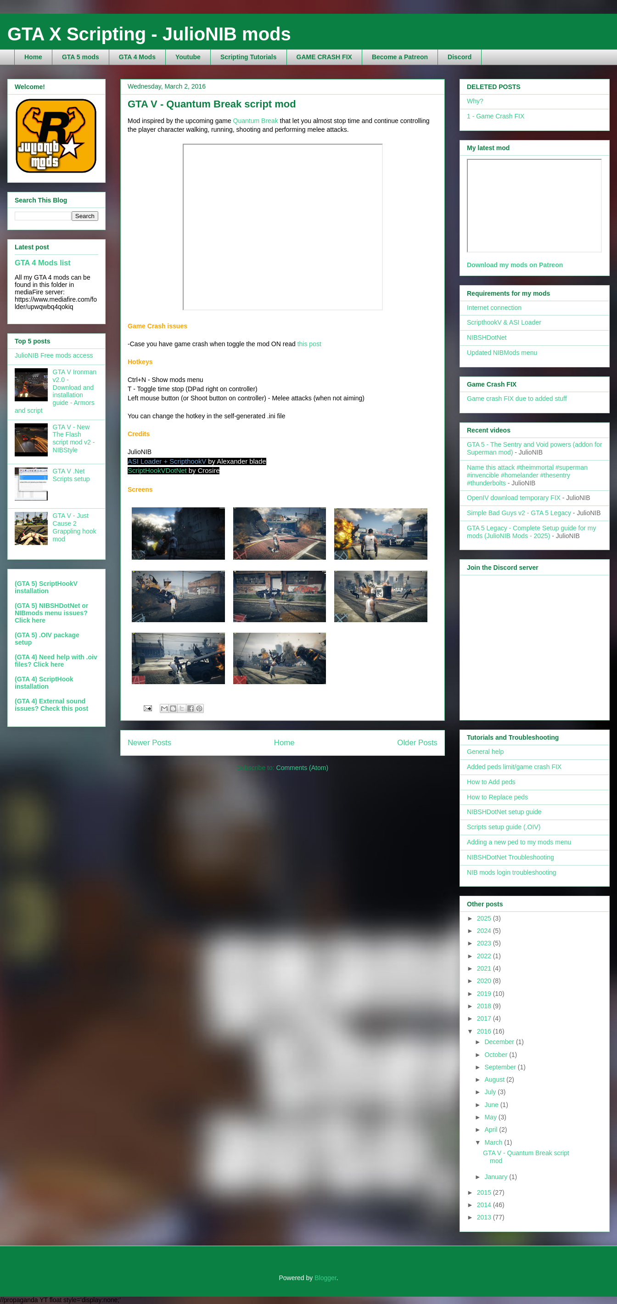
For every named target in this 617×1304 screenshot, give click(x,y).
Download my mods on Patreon (515, 265)
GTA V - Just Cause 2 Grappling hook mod (74, 527)
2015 (485, 1192)
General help (485, 751)
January (496, 1176)
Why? (475, 101)
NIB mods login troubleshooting (511, 872)
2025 (485, 918)
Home (33, 57)
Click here (30, 620)
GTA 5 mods (80, 57)
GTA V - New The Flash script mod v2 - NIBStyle (74, 438)
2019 (485, 993)
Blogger (325, 1278)
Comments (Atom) (302, 767)
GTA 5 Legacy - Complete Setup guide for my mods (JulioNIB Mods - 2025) (531, 532)
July (491, 1092)
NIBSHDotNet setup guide (504, 811)
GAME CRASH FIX (324, 57)
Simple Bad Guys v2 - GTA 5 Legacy (519, 513)
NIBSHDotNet (486, 337)
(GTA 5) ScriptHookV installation (46, 587)
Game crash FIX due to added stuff (517, 398)
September (500, 1067)
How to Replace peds (497, 797)
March (494, 1142)
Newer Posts (149, 742)
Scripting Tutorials (248, 57)
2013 (485, 1217)
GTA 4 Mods (137, 57)
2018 (485, 1006)
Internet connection (494, 307)
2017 (485, 1018)
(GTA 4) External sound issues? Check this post (51, 704)
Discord (459, 57)
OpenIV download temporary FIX (514, 497)
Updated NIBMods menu (502, 352)
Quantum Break (255, 120)
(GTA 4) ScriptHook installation (44, 682)
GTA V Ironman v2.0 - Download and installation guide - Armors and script (55, 391)
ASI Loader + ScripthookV (167, 461)
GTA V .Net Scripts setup (71, 475)
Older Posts (417, 742)
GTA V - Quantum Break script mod (212, 104)
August (495, 1079)
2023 (485, 943)
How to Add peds (491, 782)
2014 (485, 1204)
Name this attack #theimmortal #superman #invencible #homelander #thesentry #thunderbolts (527, 475)
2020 (485, 980)
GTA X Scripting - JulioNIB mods (149, 34)
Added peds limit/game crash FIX (514, 766)
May (491, 1117)
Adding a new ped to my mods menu (519, 842)
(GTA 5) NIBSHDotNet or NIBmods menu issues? (51, 609)
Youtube (188, 57)
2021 (485, 968)
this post (309, 344)
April (491, 1129)
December (500, 1041)
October (496, 1054)
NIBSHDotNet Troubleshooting (510, 857)
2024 (485, 930)
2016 (485, 1031)
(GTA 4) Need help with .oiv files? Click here (56, 660)
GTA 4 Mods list (43, 263)
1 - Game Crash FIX (495, 116)
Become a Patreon (400, 57)
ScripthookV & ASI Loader (504, 322)
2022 (485, 956)
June (492, 1104)
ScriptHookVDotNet (157, 470)
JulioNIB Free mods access (54, 355)
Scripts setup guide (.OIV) (503, 827)
